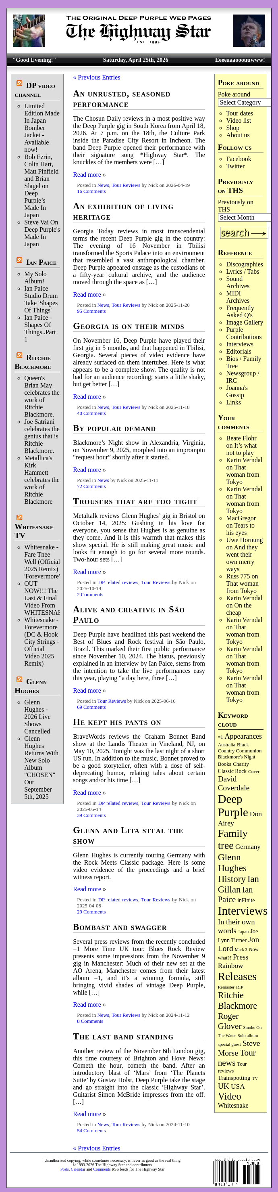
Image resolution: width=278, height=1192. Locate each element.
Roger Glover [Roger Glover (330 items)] (230, 1021)
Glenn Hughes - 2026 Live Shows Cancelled (37, 717)
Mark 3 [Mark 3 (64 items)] (241, 949)
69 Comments (91, 707)
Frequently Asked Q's (240, 311)
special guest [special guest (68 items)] (229, 1044)
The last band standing (123, 1036)
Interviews (239, 344)
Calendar (78, 1169)
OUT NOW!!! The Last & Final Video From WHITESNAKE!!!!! (50, 598)
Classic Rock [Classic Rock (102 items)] (232, 771)
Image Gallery (244, 322)
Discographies (244, 264)
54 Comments (91, 1130)
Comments (101, 1169)
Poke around (234, 94)
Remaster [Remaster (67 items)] (226, 987)
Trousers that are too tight (135, 501)
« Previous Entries (96, 77)
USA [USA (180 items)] (238, 1086)
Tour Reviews (126, 185)
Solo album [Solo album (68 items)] (247, 1035)
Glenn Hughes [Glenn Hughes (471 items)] (232, 862)
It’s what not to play (241, 449)
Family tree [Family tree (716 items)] (233, 839)
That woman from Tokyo (242, 474)
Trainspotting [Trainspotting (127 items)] (234, 1078)
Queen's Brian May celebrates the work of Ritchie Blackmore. (42, 396)
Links (233, 402)
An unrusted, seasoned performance (121, 98)
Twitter (235, 166)
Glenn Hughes (31, 686)
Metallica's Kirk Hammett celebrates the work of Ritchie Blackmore (42, 480)
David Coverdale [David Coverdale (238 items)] (234, 783)
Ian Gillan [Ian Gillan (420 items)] (238, 884)
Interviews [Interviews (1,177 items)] (243, 910)
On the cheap (238, 609)
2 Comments (90, 594)
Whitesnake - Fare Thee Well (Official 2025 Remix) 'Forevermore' (42, 562)
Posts (64, 1169)
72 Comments (91, 486)
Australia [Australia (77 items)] (226, 745)
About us (237, 135)
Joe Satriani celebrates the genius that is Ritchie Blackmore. (42, 436)
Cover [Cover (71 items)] (253, 771)
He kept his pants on (117, 722)
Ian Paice (41, 262)
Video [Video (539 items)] (229, 1096)
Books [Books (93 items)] (224, 764)
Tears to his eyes (240, 529)
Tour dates (239, 113)
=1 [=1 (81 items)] (220, 737)
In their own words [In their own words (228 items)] (236, 926)
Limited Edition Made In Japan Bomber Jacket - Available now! (42, 128)
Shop (232, 127)
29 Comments (91, 912)
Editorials (238, 351)
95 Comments (91, 311)
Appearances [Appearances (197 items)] (243, 736)
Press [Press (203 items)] (240, 957)
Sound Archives (237, 282)
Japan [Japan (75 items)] (243, 931)
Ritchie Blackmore (33, 362)
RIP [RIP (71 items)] (239, 987)
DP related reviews (118, 582)
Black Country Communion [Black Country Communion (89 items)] (240, 748)
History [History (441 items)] (232, 879)
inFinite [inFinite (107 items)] (246, 900)
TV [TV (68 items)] (255, 1078)
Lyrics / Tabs (242, 271)
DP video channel (35, 89)
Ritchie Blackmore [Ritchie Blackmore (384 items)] (237, 1000)
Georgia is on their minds (129, 326)
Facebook (238, 158)
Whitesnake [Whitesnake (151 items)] (233, 1105)
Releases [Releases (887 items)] (237, 976)
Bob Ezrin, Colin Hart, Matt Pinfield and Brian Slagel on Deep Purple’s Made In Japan (41, 185)
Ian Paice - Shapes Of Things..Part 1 (40, 328)
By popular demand (114, 428)
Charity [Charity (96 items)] (241, 764)
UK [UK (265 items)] (223, 1085)
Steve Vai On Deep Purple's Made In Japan (42, 233)
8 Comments (90, 1021)
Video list (238, 120)
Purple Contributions (243, 333)
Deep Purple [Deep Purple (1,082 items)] (233, 805)
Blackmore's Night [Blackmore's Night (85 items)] (236, 757)
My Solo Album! (35, 277)
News (103, 185)
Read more (87, 174)
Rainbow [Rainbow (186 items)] (230, 966)
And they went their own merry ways (241, 558)
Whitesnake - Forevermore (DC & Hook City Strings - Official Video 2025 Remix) (41, 641)
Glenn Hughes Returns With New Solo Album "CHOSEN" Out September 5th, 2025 (41, 767)
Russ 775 (238, 576)
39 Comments (91, 815)
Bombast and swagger (120, 927)
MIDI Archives (237, 297)
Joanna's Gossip (237, 391)
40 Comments (91, 413)
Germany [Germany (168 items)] (248, 847)
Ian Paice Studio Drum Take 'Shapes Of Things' (41, 299)
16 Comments (91, 191)
